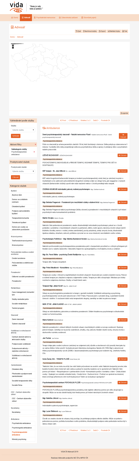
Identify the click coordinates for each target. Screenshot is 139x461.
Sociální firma (17, 385)
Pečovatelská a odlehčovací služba (22, 264)
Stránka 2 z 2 (85, 120)
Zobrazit (123, 136)
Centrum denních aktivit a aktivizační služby (21, 338)
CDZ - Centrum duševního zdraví (21, 399)
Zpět (78, 31)
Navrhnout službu (90, 31)
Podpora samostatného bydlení (21, 212)
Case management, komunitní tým (23, 293)
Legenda (124, 113)
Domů (12, 37)
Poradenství (16, 281)
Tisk (124, 31)
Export (102, 31)
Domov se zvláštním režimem (19, 200)
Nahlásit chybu (114, 31)
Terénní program (18, 308)
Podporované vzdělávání (21, 344)
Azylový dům (17, 195)
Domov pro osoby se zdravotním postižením (20, 228)
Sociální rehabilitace (19, 304)
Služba (13, 126)
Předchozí (73, 120)
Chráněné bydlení (18, 206)
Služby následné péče (20, 299)
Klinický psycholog (19, 439)
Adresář (20, 37)
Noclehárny (16, 412)
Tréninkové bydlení (19, 222)
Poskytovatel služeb (19, 167)
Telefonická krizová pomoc (22, 241)
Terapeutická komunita (20, 218)
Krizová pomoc (17, 245)
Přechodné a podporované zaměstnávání (22, 375)
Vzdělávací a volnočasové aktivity (22, 356)
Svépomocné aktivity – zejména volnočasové (20, 349)
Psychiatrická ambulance (21, 423)
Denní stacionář (18, 319)
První (63, 120)
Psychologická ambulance (22, 428)
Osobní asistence (18, 258)
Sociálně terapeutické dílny (22, 381)
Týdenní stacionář (18, 324)
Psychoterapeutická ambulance (19, 433)
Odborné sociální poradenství (23, 277)
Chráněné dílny (17, 369)
